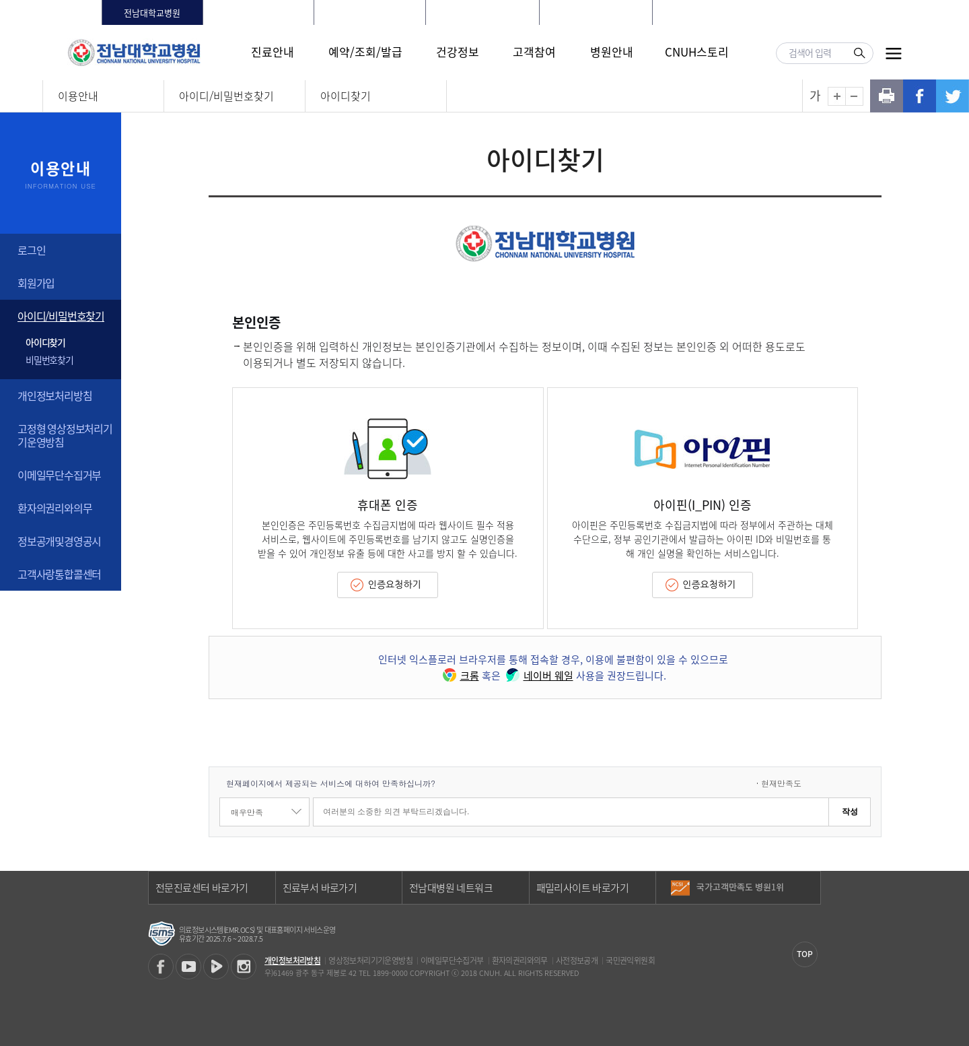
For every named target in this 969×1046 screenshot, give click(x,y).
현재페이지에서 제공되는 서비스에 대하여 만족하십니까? (330, 783)
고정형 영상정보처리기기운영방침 (64, 434)
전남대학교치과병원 (370, 12)
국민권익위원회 (630, 960)
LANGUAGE (817, 12)
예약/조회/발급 (365, 51)
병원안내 (611, 51)
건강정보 (457, 51)
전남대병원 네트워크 (451, 887)
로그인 (723, 12)
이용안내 (78, 96)
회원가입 (766, 12)
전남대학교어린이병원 (595, 12)
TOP (805, 954)
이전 (810, 882)
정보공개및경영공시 (59, 541)
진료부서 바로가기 (320, 887)
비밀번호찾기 (49, 359)
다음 (810, 892)
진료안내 (272, 51)
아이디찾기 (345, 96)
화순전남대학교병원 (258, 12)
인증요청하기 (394, 584)
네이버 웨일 (538, 675)
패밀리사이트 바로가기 (582, 887)
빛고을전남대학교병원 (482, 12)
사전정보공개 (577, 960)
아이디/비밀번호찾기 (226, 96)
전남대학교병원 (152, 12)
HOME (686, 12)
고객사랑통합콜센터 (59, 574)
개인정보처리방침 (54, 395)
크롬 (459, 675)
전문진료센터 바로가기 (201, 887)
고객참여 (534, 51)
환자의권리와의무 (54, 508)
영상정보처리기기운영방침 (370, 960)
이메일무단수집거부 (59, 475)
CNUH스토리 (697, 51)
